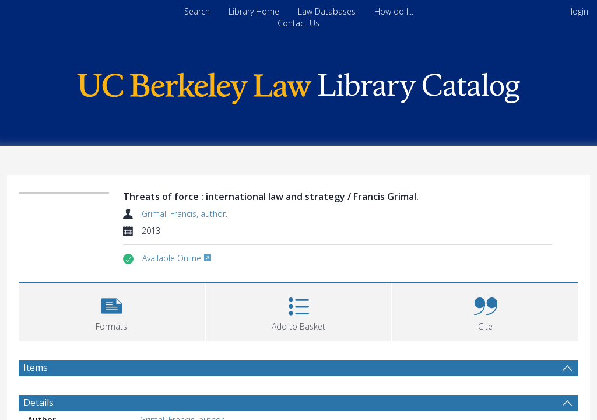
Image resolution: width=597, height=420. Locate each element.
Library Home (254, 11)
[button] (111, 310)
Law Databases (327, 11)
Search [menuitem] (197, 11)
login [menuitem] (579, 11)
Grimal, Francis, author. (178, 213)
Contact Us (298, 23)
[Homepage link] (298, 85)
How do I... (393, 11)
